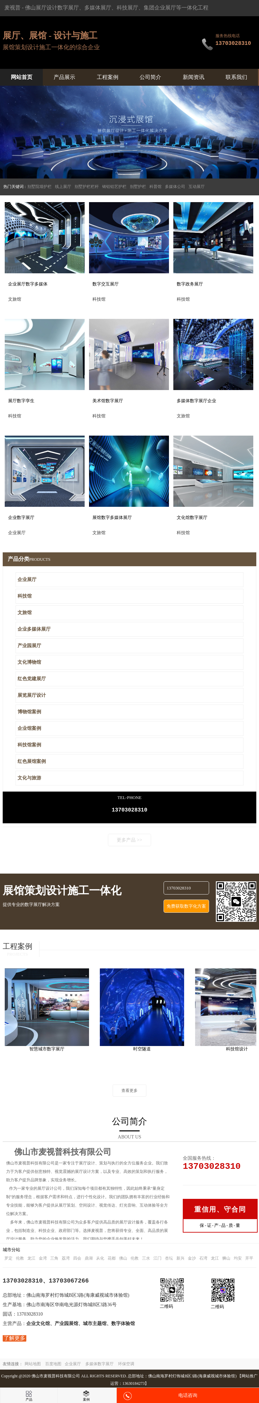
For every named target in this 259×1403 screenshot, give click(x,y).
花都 (112, 1259)
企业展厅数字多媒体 (28, 283)
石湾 (203, 1259)
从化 (100, 1259)
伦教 (20, 1259)
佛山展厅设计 (41, 7)
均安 (238, 1259)
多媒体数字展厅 (99, 1365)
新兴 (180, 1259)
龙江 (31, 1259)
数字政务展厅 (190, 283)
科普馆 (155, 186)
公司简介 (150, 77)
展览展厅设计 (32, 695)
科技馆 (25, 596)
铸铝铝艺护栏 (114, 186)
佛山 (123, 1259)
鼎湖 (89, 1259)
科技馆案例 (29, 744)
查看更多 (129, 1092)
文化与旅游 (29, 777)
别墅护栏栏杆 (87, 186)
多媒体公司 (175, 186)
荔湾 (66, 1259)
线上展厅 (63, 186)
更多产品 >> (129, 841)
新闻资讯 (193, 77)
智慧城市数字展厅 (58, 1050)
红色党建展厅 (32, 678)
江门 (157, 1259)
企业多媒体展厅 (34, 629)
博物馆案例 (29, 711)
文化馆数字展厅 (192, 517)
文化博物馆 (29, 662)
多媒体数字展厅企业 (196, 400)
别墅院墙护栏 (39, 186)
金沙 (192, 1259)
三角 (54, 1259)
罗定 (8, 1259)
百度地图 (53, 1365)
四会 (77, 1259)
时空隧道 (153, 1050)
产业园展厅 (29, 645)
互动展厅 (197, 186)
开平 (249, 1259)
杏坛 (169, 1259)
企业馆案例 (29, 728)
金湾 (43, 1259)
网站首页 (21, 77)
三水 (146, 1259)
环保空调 (126, 1365)
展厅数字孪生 (21, 400)
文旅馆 (25, 612)
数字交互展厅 (105, 283)
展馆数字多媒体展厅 (112, 517)
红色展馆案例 (32, 761)
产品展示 (64, 77)
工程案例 (107, 77)
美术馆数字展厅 (107, 400)
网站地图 (33, 1365)
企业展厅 (27, 579)
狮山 (226, 1259)
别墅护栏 (138, 186)
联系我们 (236, 77)
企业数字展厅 (21, 517)
